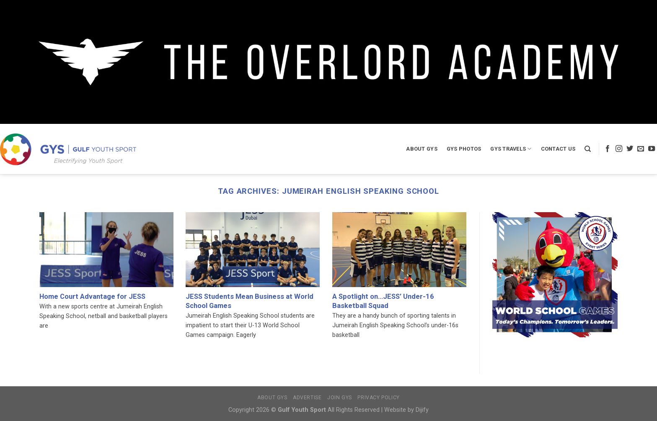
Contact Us (558, 149)
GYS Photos (464, 149)
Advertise (307, 397)
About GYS (421, 149)
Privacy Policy (378, 397)
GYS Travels (510, 149)
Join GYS (339, 397)
